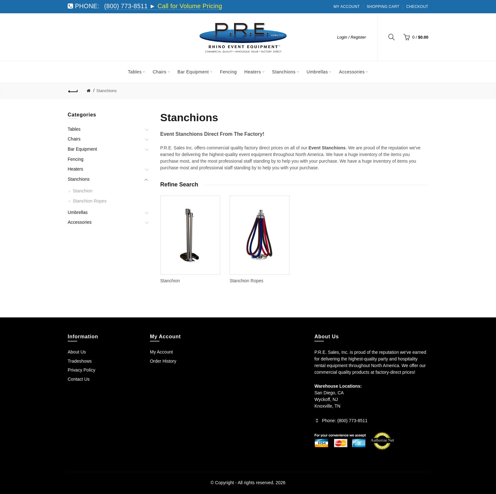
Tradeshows (80, 361)
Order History (163, 361)
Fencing (76, 159)
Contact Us (79, 379)
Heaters (75, 169)
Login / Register (351, 37)
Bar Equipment (82, 149)
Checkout (417, 6)
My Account (347, 6)
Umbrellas (78, 212)
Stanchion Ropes (90, 200)
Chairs (74, 138)
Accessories (79, 222)
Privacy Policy (81, 369)
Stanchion (82, 190)
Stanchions (106, 90)
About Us (77, 351)
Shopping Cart (383, 6)
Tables (74, 129)
